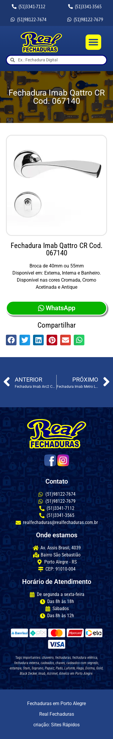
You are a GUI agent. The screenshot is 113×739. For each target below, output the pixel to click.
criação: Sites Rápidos (56, 724)
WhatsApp (56, 308)
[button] (93, 42)
